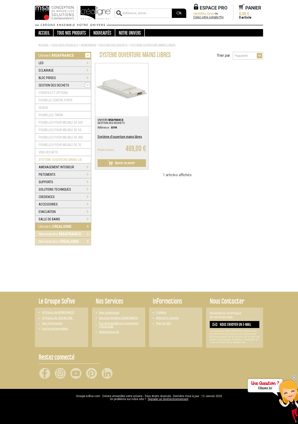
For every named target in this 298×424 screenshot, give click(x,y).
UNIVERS (111, 120)
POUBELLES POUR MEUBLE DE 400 (61, 137)
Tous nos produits (64, 44)
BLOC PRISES (47, 78)
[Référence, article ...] (143, 13)
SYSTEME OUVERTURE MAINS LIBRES (153, 44)
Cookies (161, 312)
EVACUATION (47, 212)
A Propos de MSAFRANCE (58, 312)
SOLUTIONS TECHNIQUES (55, 189)
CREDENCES (47, 197)
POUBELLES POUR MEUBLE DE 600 (61, 122)
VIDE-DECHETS (48, 152)
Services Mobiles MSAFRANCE (118, 318)
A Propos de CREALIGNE (57, 318)
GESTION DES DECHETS (113, 44)
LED (41, 63)
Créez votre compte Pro (208, 17)
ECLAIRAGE (46, 70)
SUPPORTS (46, 182)
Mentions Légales (167, 318)
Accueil (44, 33)
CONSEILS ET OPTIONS (53, 93)
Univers (56, 55)
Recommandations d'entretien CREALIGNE (119, 325)
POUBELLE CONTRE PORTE (56, 100)
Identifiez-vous (203, 13)
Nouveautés (59, 234)
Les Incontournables (55, 328)
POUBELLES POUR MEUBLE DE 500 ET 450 (61, 130)
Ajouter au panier (120, 163)
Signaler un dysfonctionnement (168, 399)
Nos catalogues (109, 312)
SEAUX (43, 107)
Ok (179, 13)
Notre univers (130, 33)
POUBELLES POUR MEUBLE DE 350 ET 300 (61, 145)
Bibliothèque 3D (109, 332)
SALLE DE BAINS (49, 219)
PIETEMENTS (47, 174)
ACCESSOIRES (48, 204)
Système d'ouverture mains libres (120, 137)
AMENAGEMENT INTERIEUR (56, 167)
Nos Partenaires (52, 323)
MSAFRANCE (88, 44)
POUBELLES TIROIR (51, 115)
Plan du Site (163, 323)
